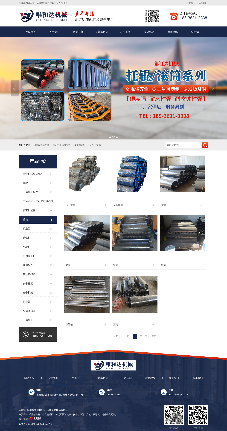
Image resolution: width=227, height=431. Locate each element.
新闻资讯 (173, 31)
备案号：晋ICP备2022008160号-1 (35, 424)
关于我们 (190, 2)
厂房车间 (125, 31)
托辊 (90, 145)
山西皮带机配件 (41, 145)
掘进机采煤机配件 (61, 145)
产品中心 (78, 31)
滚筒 (98, 145)
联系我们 (202, 2)
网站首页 (31, 31)
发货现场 (149, 31)
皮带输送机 (101, 31)
